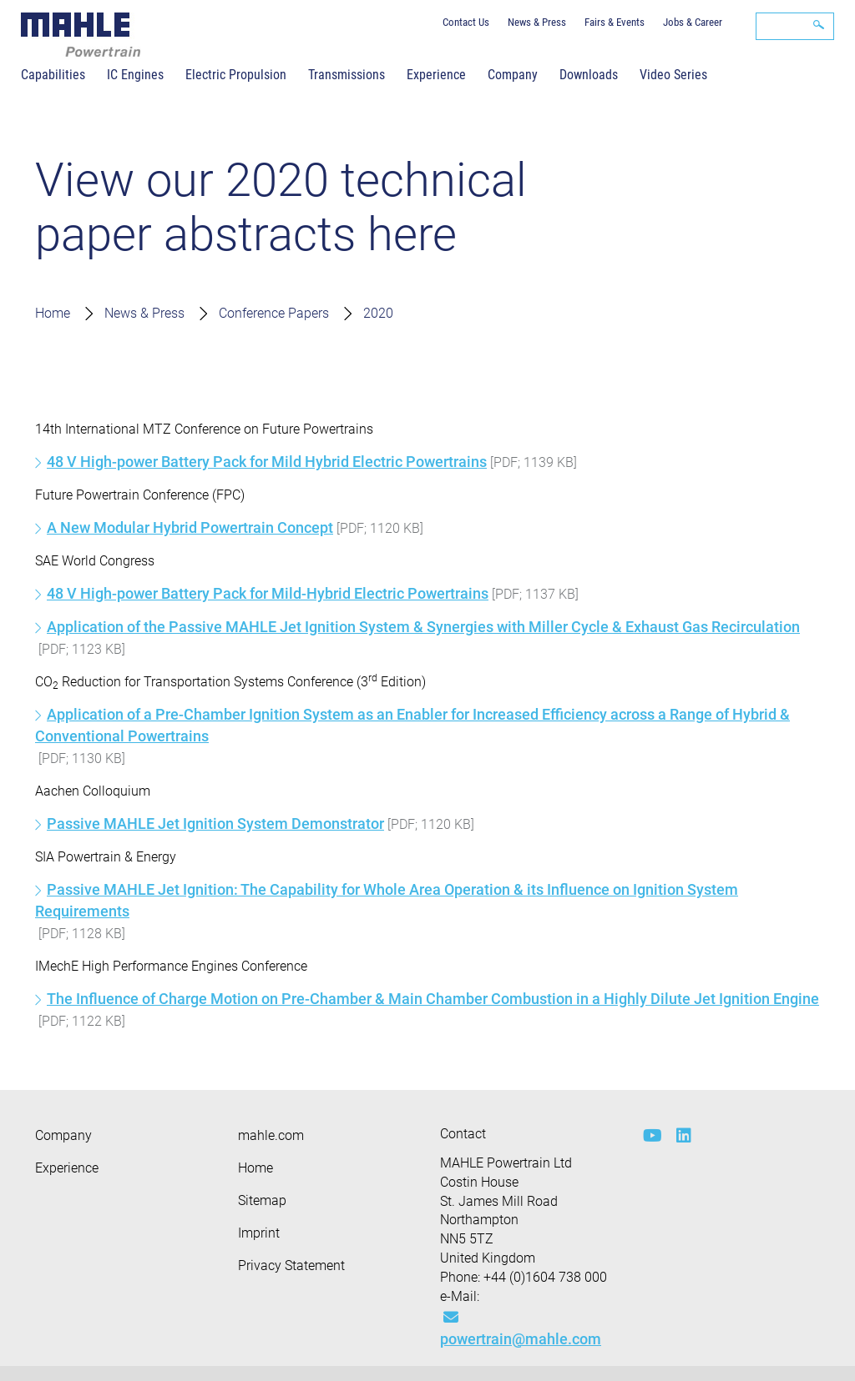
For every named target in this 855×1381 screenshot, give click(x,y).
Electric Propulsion (235, 75)
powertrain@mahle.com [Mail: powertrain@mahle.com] (520, 1329)
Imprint (259, 1233)
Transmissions (346, 75)
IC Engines (135, 75)
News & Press (537, 22)
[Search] (795, 26)
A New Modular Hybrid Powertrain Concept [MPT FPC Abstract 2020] (190, 527)
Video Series (673, 75)
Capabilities (53, 75)
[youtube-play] (647, 1136)
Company (513, 75)
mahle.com (271, 1135)
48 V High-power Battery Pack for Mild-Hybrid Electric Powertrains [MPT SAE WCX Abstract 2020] (267, 593)
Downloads (588, 75)
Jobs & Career (692, 22)
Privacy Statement (291, 1265)
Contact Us (466, 22)
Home (52, 313)
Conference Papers (274, 313)
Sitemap (262, 1200)
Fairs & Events (614, 22)
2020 (378, 313)
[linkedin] (680, 1136)
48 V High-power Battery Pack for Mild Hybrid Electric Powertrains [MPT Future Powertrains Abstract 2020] (267, 461)
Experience (436, 75)
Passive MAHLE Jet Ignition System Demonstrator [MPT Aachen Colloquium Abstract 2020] (215, 823)
